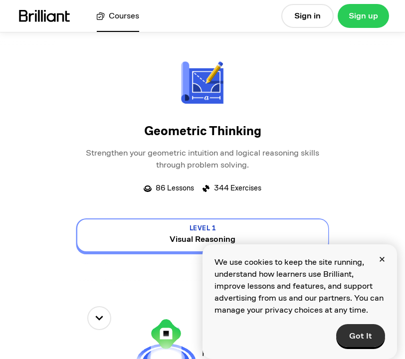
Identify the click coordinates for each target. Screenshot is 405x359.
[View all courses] (118, 16)
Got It (360, 336)
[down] (99, 318)
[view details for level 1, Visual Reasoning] (202, 235)
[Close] (382, 259)
